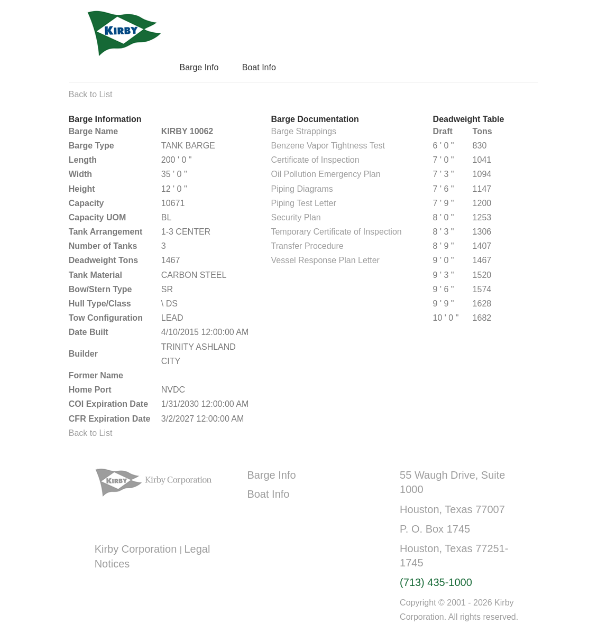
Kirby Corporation (137, 549)
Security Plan (295, 217)
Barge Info (198, 67)
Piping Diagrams (302, 188)
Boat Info (259, 67)
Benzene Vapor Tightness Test (328, 145)
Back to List (91, 94)
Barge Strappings (303, 131)
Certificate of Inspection (315, 159)
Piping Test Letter (303, 203)
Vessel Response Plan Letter (325, 260)
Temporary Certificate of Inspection (336, 231)
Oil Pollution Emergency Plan (325, 174)
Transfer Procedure (307, 245)
